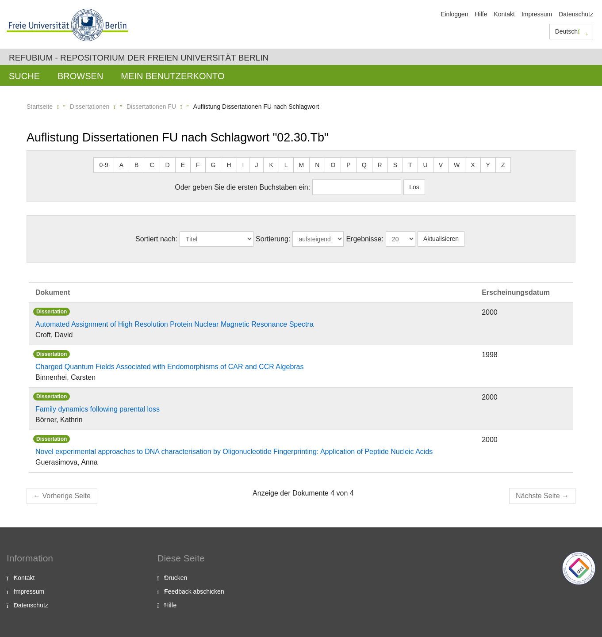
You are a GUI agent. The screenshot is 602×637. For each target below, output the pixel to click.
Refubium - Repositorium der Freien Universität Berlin (138, 57)
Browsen (80, 76)
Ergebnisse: (364, 239)
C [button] (152, 164)
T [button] (410, 164)
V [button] (441, 164)
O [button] (332, 164)
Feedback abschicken (194, 591)
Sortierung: (273, 239)
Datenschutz (576, 14)
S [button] (395, 164)
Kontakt (504, 14)
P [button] (348, 164)
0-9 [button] (103, 164)
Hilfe (481, 14)
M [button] (301, 164)
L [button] (286, 164)
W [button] (457, 164)
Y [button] (488, 164)
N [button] (317, 164)
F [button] (198, 164)
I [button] (243, 164)
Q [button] (364, 164)
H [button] (228, 164)
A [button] (121, 164)
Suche (24, 76)
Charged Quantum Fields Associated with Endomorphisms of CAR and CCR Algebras (169, 366)
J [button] (256, 164)
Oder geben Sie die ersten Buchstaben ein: (242, 187)
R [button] (380, 164)
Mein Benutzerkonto (172, 76)
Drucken (175, 577)
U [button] (425, 164)
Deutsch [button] (571, 31)
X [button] (473, 164)
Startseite (40, 106)
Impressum (536, 14)
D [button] (167, 164)
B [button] (136, 164)
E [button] (183, 164)
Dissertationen (90, 106)
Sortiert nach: (156, 239)
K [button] (271, 164)
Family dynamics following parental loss (97, 409)
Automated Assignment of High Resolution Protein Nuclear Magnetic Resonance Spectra (174, 324)
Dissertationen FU (151, 106)
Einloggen (454, 14)
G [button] (213, 164)
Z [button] (503, 164)
